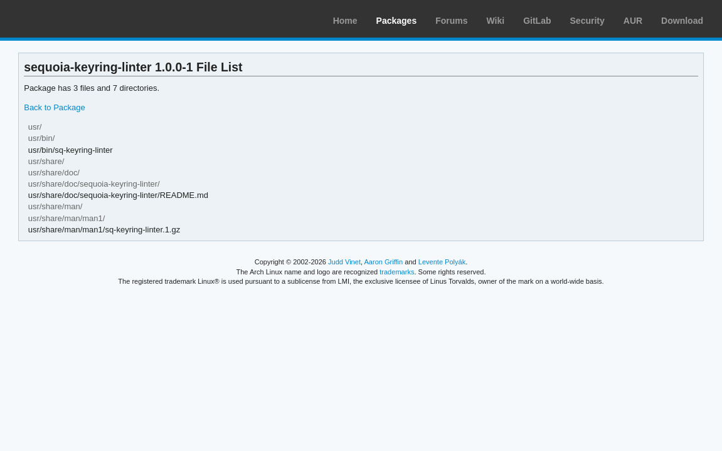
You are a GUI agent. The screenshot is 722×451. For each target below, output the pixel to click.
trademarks (397, 272)
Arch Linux (69, 18)
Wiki (496, 21)
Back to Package (54, 107)
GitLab (537, 21)
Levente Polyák (441, 262)
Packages (396, 21)
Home (345, 21)
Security (587, 21)
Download (682, 21)
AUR (633, 21)
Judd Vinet (344, 262)
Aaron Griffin (383, 262)
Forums (451, 21)
